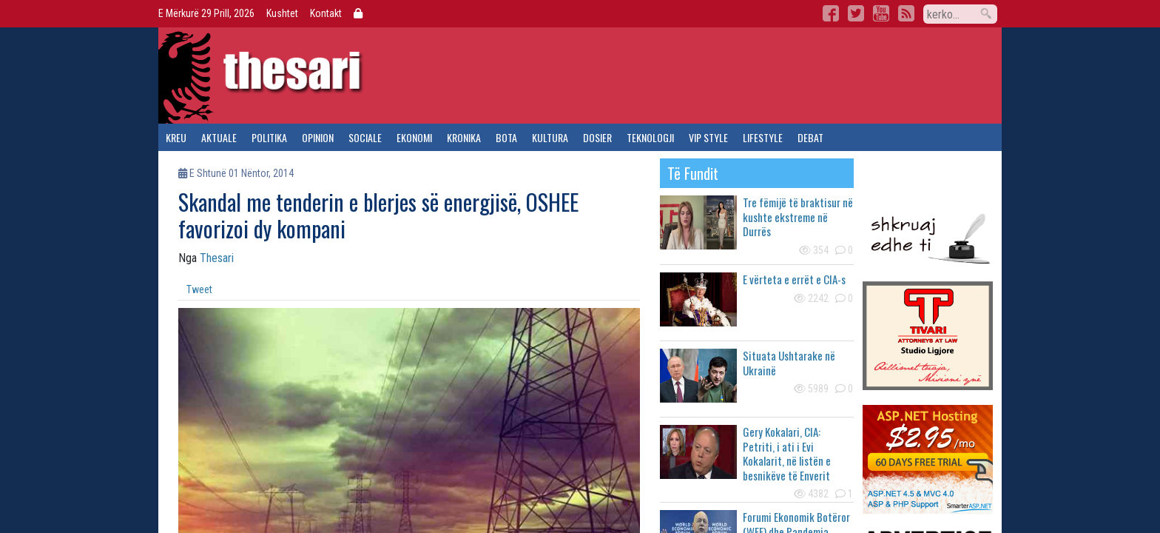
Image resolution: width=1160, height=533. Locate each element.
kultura (550, 137)
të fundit (692, 173)
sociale (365, 137)
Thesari (217, 258)
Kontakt (326, 13)
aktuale (219, 137)
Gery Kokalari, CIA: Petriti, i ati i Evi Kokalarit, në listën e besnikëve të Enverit (787, 453)
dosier (597, 137)
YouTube (881, 13)
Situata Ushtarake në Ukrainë (789, 362)
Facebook (831, 13)
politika (269, 137)
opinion (318, 137)
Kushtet (282, 13)
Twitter (856, 13)
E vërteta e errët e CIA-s (794, 279)
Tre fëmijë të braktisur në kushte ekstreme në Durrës (798, 216)
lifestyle (763, 137)
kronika (464, 137)
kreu (176, 137)
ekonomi (414, 137)
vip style (708, 137)
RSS (906, 13)
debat (810, 137)
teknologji (650, 137)
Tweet (199, 289)
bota (506, 137)
